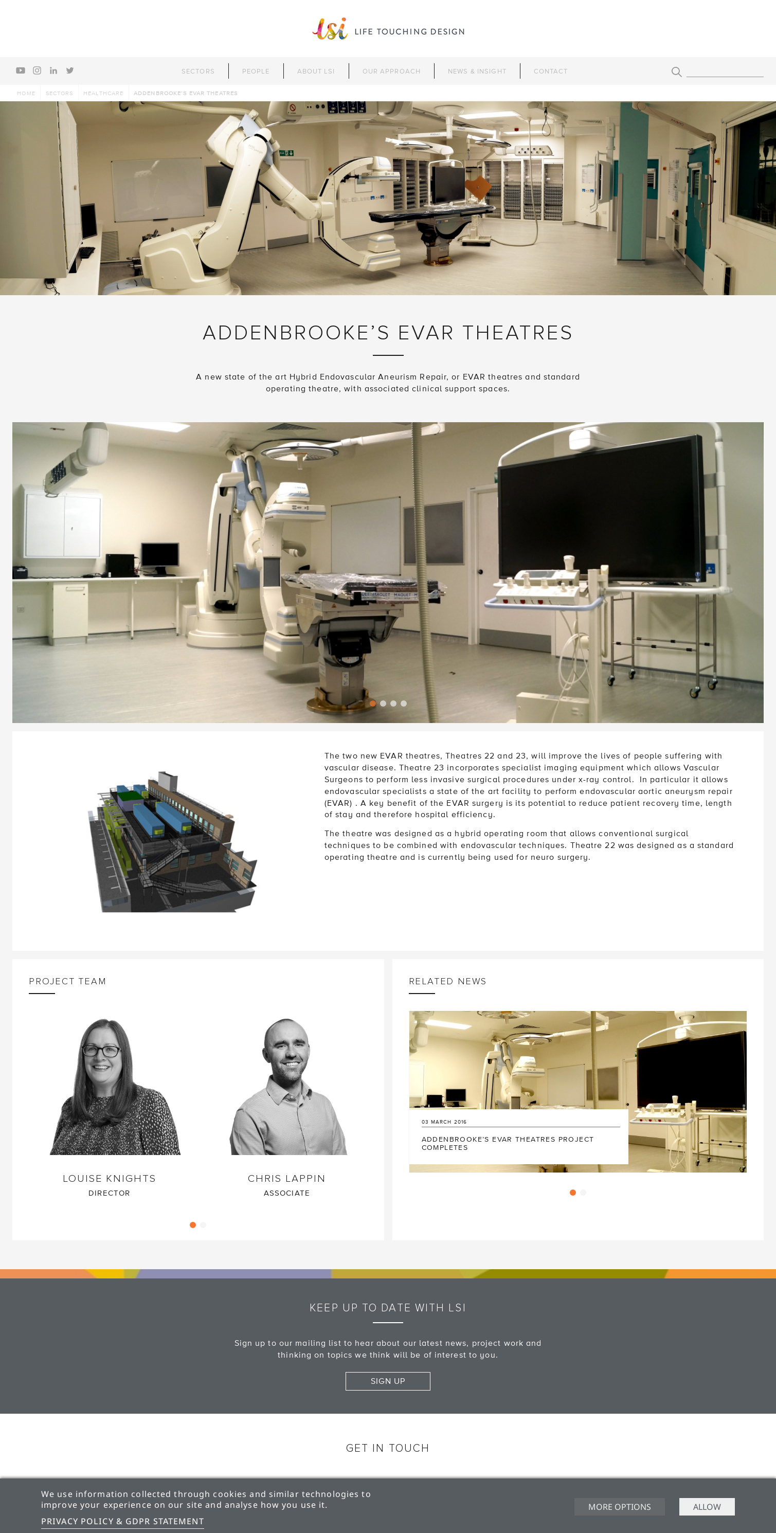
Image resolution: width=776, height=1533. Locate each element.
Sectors (198, 71)
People (256, 71)
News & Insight (477, 71)
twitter (70, 70)
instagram (37, 70)
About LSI (316, 71)
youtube (20, 70)
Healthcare (103, 93)
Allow (707, 1506)
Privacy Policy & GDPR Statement (122, 1521)
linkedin (53, 70)
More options (619, 1506)
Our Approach (392, 71)
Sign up (388, 1381)
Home (26, 93)
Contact (551, 71)
